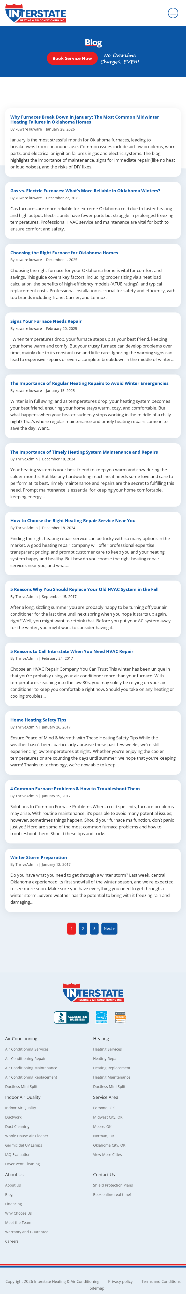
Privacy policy (120, 1281)
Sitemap (97, 1288)
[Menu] (173, 13)
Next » (109, 928)
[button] (72, 58)
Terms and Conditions (161, 1281)
